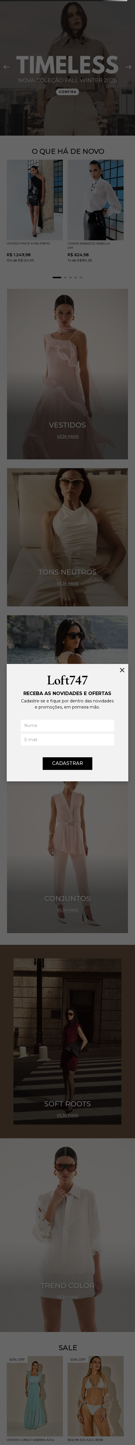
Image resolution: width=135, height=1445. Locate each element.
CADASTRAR (67, 763)
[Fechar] (122, 670)
